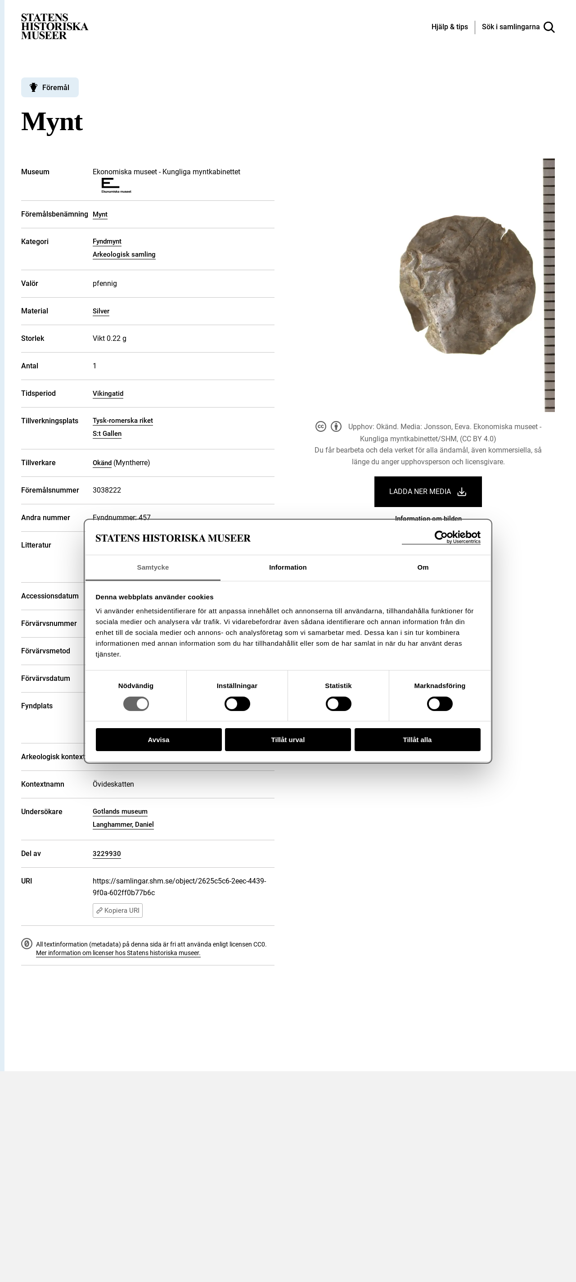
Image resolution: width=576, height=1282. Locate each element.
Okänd (102, 463)
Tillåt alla (417, 739)
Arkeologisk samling (124, 254)
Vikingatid (108, 394)
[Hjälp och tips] (450, 27)
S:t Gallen (107, 434)
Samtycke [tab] (153, 567)
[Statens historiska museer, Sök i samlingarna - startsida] (55, 26)
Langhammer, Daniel (123, 824)
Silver (101, 311)
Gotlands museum (120, 811)
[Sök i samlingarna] (518, 27)
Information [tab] (288, 567)
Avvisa (159, 739)
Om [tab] (422, 567)
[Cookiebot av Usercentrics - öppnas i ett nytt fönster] (441, 537)
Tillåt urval (288, 739)
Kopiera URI (118, 910)
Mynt (100, 214)
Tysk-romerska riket (123, 421)
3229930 (107, 854)
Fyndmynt (107, 241)
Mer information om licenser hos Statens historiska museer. (118, 952)
